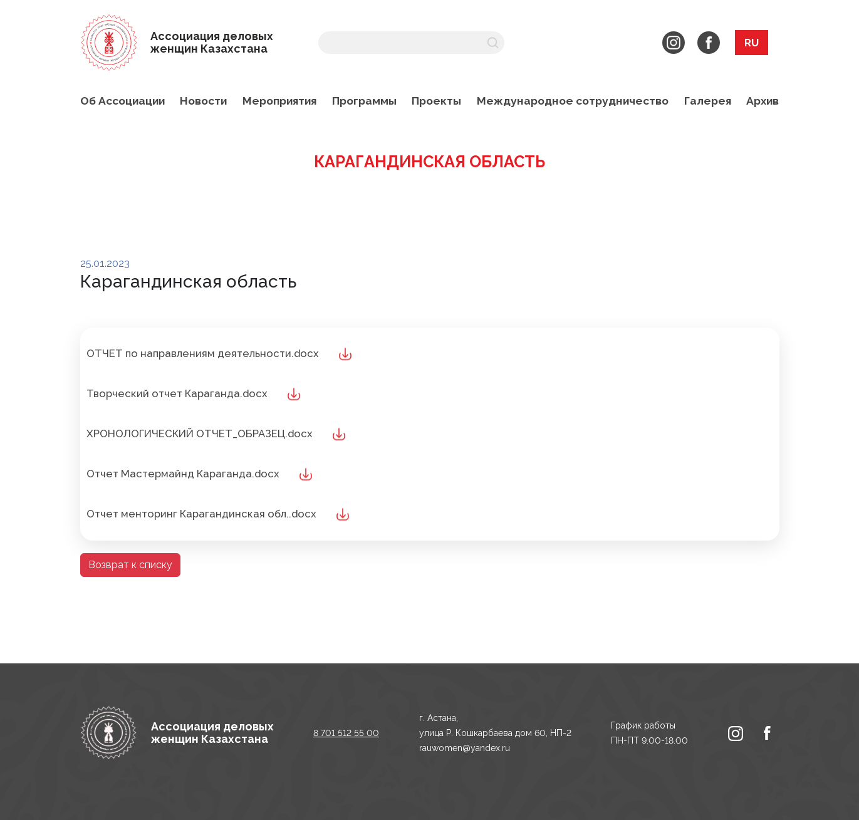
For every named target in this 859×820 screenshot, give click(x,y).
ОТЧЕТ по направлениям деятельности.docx (202, 353)
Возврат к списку (130, 565)
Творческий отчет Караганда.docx (177, 393)
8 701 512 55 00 (346, 733)
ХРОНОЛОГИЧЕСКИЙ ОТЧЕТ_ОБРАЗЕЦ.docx (199, 433)
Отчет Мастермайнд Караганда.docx (182, 473)
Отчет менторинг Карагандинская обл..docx (201, 513)
